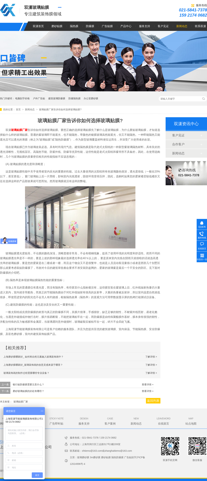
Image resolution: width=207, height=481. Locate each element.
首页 (18, 109)
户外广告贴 (39, 98)
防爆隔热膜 (74, 98)
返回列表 (153, 400)
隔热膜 (74, 26)
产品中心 (125, 26)
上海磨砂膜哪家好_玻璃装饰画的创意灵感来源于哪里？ (33, 364)
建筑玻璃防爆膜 (56, 98)
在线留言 (163, 421)
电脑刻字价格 (22, 98)
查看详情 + (148, 384)
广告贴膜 (107, 26)
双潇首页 (38, 26)
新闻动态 (181, 26)
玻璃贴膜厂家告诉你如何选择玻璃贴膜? (60, 109)
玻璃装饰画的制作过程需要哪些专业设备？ (26, 373)
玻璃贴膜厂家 (19, 129)
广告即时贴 (56, 421)
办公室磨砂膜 (91, 98)
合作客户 (178, 144)
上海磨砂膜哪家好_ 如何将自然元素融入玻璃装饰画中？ (33, 356)
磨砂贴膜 (56, 26)
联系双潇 (200, 26)
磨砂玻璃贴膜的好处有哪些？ (28, 391)
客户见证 (163, 26)
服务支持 (144, 26)
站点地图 (190, 421)
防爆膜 (90, 26)
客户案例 (110, 421)
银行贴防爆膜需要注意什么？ (28, 384)
